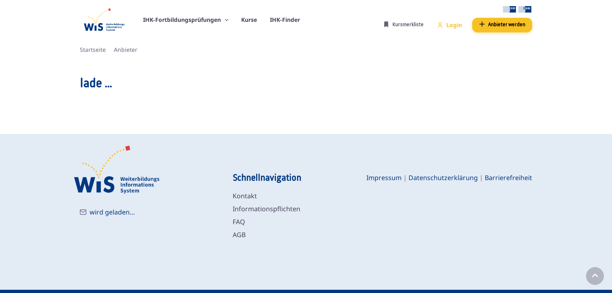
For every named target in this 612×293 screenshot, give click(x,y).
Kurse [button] (249, 19)
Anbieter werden (502, 24)
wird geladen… (112, 212)
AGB (239, 234)
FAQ (239, 221)
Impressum (384, 177)
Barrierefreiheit (508, 177)
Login (449, 25)
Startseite (93, 49)
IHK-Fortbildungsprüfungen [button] (183, 19)
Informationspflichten (266, 208)
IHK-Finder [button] (285, 19)
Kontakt (245, 195)
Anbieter (125, 49)
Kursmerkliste (403, 24)
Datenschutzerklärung (443, 177)
